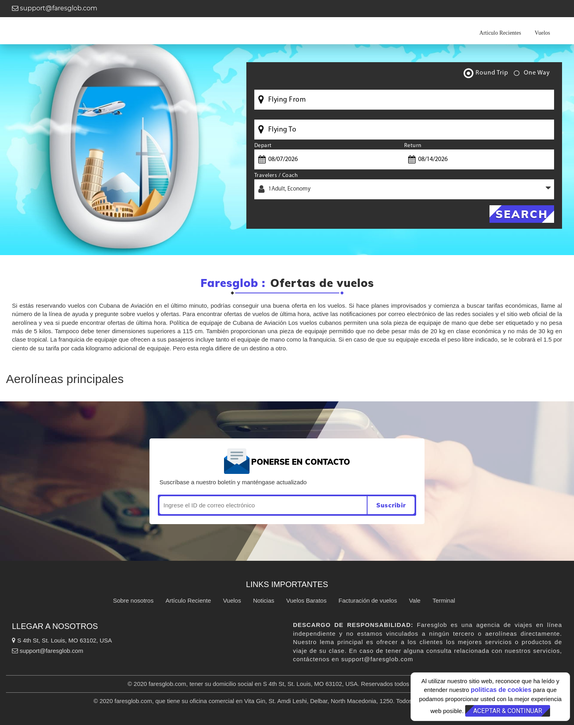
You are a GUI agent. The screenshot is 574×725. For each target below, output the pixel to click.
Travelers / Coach (276, 176)
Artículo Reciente (188, 600)
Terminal (443, 600)
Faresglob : (233, 283)
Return (413, 146)
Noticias (263, 600)
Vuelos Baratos (306, 600)
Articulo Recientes (500, 33)
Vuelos (542, 33)
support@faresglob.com (54, 8)
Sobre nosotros (133, 600)
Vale (415, 600)
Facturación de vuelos (367, 600)
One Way (532, 75)
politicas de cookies (501, 689)
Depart (263, 146)
